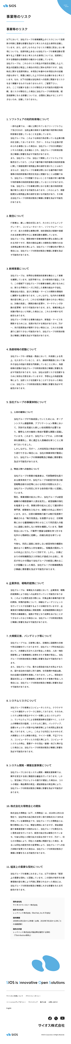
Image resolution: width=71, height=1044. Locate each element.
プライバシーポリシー (33, 996)
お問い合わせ (53, 1002)
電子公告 (43, 1002)
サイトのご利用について (14, 996)
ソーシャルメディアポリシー (16, 1002)
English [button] (8, 1008)
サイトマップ (33, 1002)
